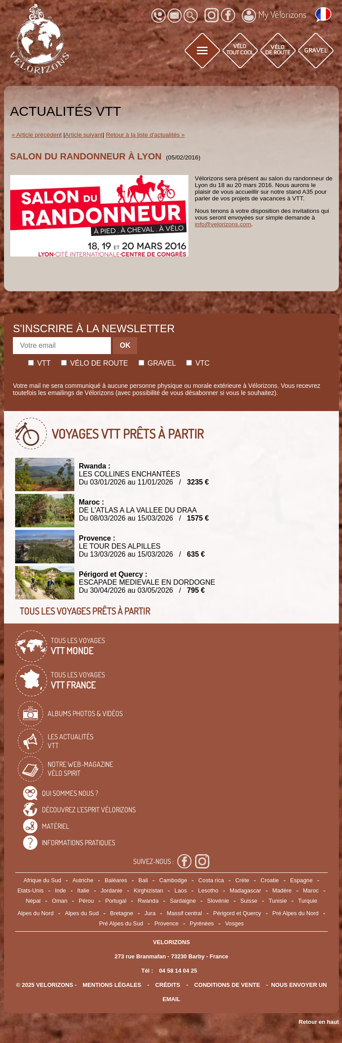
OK (125, 345)
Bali (143, 880)
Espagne (301, 880)
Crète (242, 880)
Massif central (184, 913)
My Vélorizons (274, 15)
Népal (33, 900)
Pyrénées (202, 923)
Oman (59, 900)
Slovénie (218, 900)
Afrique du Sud (42, 880)
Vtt (39, 363)
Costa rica (211, 880)
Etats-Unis (30, 890)
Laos (181, 890)
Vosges (234, 923)
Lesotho (208, 890)
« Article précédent (37, 134)
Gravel (157, 363)
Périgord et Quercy (237, 913)
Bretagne (121, 913)
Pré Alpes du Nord (296, 913)
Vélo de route (94, 363)
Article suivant (84, 134)
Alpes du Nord (35, 913)
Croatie (270, 880)
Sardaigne (182, 900)
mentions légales (112, 985)
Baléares (116, 880)
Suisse (248, 900)
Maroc (311, 890)
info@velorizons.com (223, 224)
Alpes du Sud (82, 913)
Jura (149, 913)
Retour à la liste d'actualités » (145, 134)
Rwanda (148, 900)
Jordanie (111, 890)
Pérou (86, 900)
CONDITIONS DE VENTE (227, 985)
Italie (83, 890)
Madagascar (245, 890)
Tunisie (278, 900)
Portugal (115, 900)
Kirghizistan (148, 890)
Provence (167, 923)
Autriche (83, 880)
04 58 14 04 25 (178, 970)
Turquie (307, 900)
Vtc (197, 363)
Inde (60, 890)
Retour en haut (319, 1022)
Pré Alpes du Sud (121, 923)
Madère (281, 890)
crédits (167, 985)
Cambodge (173, 880)
